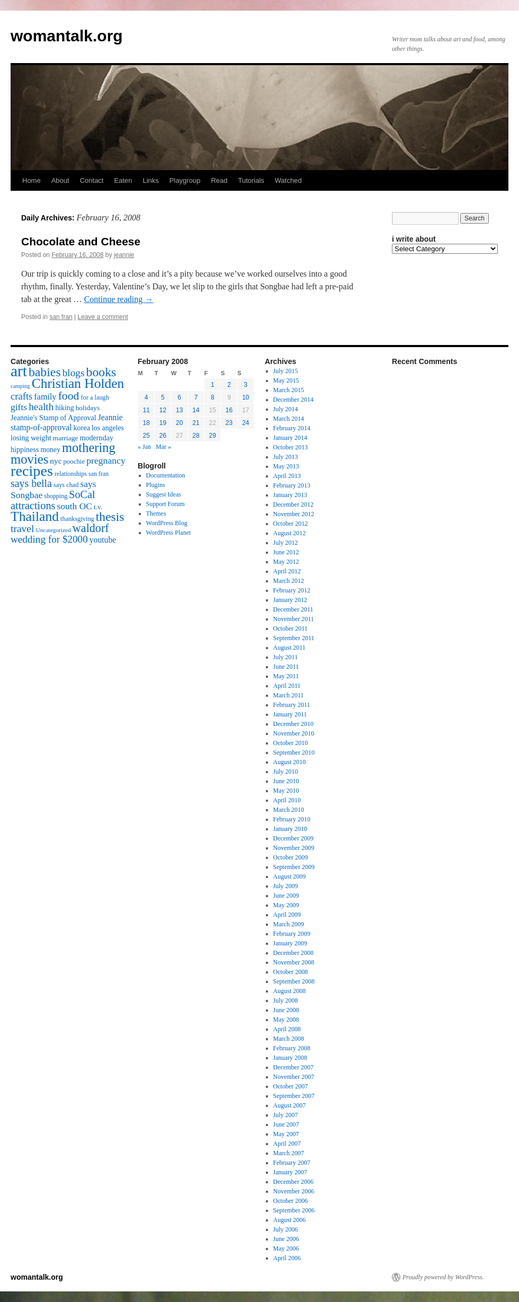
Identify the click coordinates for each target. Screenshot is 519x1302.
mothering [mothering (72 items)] (88, 447)
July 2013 (285, 456)
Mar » (163, 446)
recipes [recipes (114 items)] (32, 471)
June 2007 (286, 1124)
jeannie (124, 255)
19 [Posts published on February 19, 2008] (162, 423)
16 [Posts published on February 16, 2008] (229, 410)
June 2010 (286, 781)
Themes (156, 513)
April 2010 (287, 800)
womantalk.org (67, 36)
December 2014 (293, 399)
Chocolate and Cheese (80, 241)
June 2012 (286, 552)
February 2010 (291, 819)
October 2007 (290, 1086)
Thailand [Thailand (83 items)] (35, 516)
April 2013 (287, 476)
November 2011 (293, 619)
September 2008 (294, 981)
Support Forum (165, 504)
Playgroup (185, 180)
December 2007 (293, 1067)
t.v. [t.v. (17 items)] (98, 507)
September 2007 (294, 1096)
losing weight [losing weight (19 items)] (31, 437)
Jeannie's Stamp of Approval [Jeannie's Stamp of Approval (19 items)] (53, 417)
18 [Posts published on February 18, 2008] (145, 423)
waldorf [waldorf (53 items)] (91, 528)
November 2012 (294, 514)
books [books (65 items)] (101, 372)
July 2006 (285, 1229)
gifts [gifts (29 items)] (19, 407)
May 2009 (286, 905)
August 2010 (289, 762)
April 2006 (287, 1258)
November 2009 (294, 848)
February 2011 (291, 704)
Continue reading (119, 299)
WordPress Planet (168, 532)
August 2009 (289, 876)
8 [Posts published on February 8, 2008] (212, 397)
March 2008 (288, 1038)
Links (150, 180)
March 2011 (288, 695)
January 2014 (290, 437)
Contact (92, 180)
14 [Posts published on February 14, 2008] (195, 410)
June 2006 (286, 1239)
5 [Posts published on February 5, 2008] (163, 397)
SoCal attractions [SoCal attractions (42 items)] (53, 500)
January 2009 (290, 943)
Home (31, 180)
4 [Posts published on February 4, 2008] (146, 397)
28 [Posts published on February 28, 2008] (195, 435)
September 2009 (294, 867)
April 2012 (287, 571)
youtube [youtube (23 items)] (103, 539)
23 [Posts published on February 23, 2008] (229, 423)
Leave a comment (103, 317)
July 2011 (285, 657)
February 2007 (291, 1162)
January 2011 (290, 714)
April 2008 (287, 1029)
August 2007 (289, 1105)
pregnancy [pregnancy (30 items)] (106, 460)
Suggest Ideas (163, 494)
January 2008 (290, 1057)
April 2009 (287, 914)
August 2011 (289, 647)
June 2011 (286, 666)
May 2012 (286, 561)
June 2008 (286, 1010)
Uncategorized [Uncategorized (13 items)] (52, 530)
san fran (60, 317)
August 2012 (289, 533)
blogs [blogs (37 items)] (73, 372)
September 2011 (294, 638)
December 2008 (293, 952)
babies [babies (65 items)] (45, 372)
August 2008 (289, 991)
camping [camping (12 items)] (20, 386)
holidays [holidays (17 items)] (88, 408)
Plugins (155, 485)
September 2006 (294, 1210)
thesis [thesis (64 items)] (110, 517)
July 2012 (285, 542)
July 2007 (285, 1115)
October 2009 (290, 857)
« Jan (144, 446)
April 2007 (287, 1143)
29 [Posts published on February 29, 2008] (212, 435)
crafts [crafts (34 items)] (21, 396)
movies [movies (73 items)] (29, 459)
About (60, 180)
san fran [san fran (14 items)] (98, 473)
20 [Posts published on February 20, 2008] (179, 423)
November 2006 (294, 1191)
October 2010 (290, 743)
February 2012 (291, 590)
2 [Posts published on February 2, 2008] (229, 384)
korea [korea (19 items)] (82, 427)
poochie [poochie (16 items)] (74, 461)
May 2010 (286, 790)
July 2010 (285, 771)
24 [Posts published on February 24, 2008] (245, 423)
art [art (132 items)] (19, 370)
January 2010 (290, 828)
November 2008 (294, 962)
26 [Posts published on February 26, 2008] (162, 435)
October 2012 (290, 523)
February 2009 (291, 933)
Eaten (123, 180)
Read (219, 180)
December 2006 (293, 1181)
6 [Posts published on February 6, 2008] (179, 397)
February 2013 (291, 485)
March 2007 (288, 1153)
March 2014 (288, 418)
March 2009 (288, 924)
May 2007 (286, 1134)
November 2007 (294, 1076)
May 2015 (286, 380)
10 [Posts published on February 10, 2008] (245, 397)
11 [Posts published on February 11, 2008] (145, 410)
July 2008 (285, 1000)
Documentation (165, 475)
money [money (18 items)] (50, 450)
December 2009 (293, 838)
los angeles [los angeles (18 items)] (108, 428)
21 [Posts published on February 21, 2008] (195, 423)
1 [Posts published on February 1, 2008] (212, 384)
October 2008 (290, 972)
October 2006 (290, 1200)
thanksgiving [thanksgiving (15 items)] (77, 518)
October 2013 (290, 447)
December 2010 (293, 724)
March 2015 (288, 390)
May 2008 (286, 1019)
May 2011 (286, 676)
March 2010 (288, 809)
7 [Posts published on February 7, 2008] (196, 397)
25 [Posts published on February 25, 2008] (145, 435)
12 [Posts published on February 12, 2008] (162, 410)
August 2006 (289, 1220)
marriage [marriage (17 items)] (65, 438)
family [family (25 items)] (45, 397)
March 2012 (288, 580)
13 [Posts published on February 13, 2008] (179, 410)
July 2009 (285, 886)
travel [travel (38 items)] (22, 528)
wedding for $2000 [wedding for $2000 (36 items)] (49, 539)
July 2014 (285, 409)
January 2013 (290, 495)
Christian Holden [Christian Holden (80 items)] (78, 383)
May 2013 (286, 466)
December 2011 (293, 609)
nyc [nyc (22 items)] (55, 460)
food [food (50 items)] (68, 395)
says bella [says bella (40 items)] (31, 483)
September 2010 (294, 752)
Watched (288, 180)
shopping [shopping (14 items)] (55, 496)
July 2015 (285, 371)
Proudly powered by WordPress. (443, 1277)
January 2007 (290, 1172)
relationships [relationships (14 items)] (71, 473)
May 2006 (286, 1248)
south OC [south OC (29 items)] (74, 506)
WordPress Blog (166, 523)
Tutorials (251, 180)
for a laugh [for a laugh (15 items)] (95, 397)
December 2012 (293, 504)
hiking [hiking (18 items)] (64, 408)
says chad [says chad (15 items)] (66, 485)
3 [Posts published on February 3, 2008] (246, 384)
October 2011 (290, 628)
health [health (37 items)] (41, 406)
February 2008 (291, 1048)
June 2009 (286, 895)
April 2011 (287, 685)
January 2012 (290, 600)
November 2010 (294, 733)
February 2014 (291, 428)
